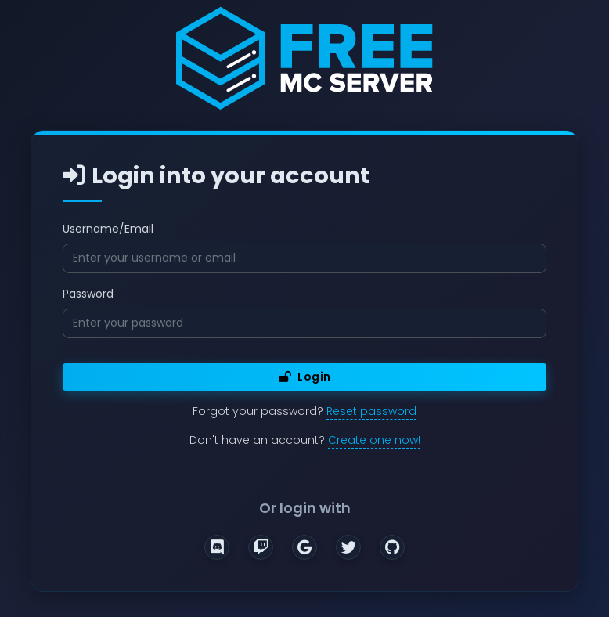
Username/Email (108, 228)
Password (88, 293)
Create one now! (374, 440)
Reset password (371, 411)
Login (305, 377)
